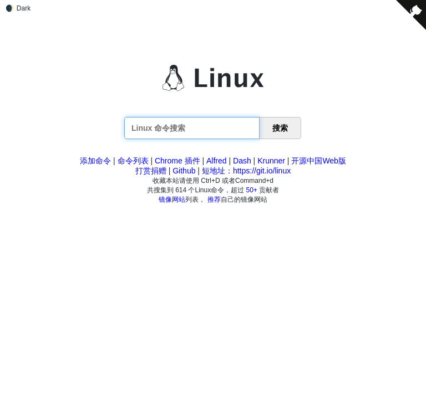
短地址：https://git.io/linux (246, 170)
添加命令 (95, 160)
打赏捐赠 (150, 170)
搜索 (280, 128)
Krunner (271, 160)
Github (184, 170)
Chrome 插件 (177, 160)
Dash (242, 160)
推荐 (214, 199)
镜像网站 (172, 199)
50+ (251, 190)
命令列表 (133, 160)
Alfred (216, 160)
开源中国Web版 (318, 160)
